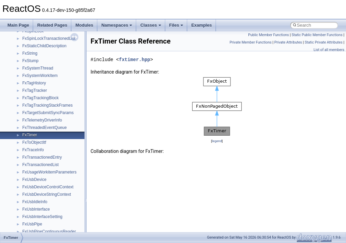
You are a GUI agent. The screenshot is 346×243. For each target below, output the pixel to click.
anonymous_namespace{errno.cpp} (54, 145)
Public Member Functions (268, 35)
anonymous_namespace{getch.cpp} (54, 160)
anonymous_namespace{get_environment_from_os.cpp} (73, 153)
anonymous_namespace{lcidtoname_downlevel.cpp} (69, 175)
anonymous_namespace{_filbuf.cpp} (55, 116)
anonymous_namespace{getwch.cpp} (56, 168)
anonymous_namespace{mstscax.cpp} (57, 183)
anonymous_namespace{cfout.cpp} (53, 131)
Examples (201, 25)
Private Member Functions (250, 42)
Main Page (18, 25)
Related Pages (52, 25)
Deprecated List (25, 41)
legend (217, 141)
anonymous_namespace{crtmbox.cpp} (56, 138)
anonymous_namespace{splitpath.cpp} (57, 205)
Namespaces (116, 25)
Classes (150, 25)
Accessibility (33, 101)
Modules (84, 25)
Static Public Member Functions (317, 35)
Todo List (19, 34)
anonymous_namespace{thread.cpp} (55, 220)
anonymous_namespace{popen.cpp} (55, 197)
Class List (25, 71)
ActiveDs (30, 108)
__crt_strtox (33, 93)
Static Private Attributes (324, 42)
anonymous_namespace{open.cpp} (54, 190)
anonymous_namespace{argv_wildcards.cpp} (63, 123)
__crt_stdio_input (37, 79)
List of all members (329, 50)
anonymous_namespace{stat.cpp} (52, 212)
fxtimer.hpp (134, 59)
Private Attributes (288, 42)
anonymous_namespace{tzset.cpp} (53, 227)
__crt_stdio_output (39, 86)
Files (176, 25)
